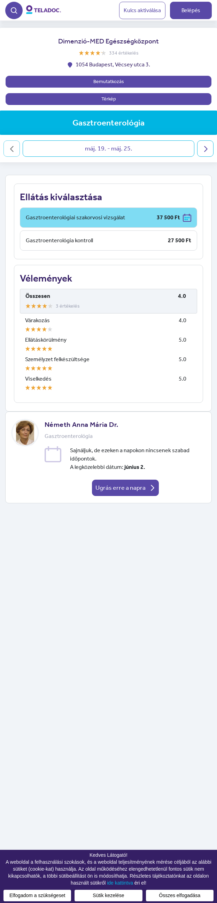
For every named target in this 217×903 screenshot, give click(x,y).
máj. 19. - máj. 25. (108, 148)
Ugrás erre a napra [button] (125, 487)
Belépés (191, 10)
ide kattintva (120, 883)
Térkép (108, 99)
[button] (14, 9)
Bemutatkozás (108, 81)
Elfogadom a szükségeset (37, 895)
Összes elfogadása (179, 895)
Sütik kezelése (108, 895)
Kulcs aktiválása (142, 10)
